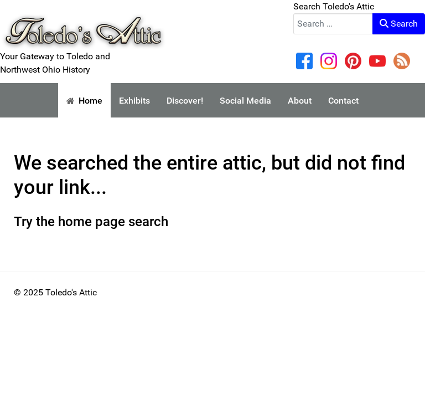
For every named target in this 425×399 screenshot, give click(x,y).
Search (399, 23)
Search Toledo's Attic (333, 6)
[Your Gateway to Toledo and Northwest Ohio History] (83, 24)
